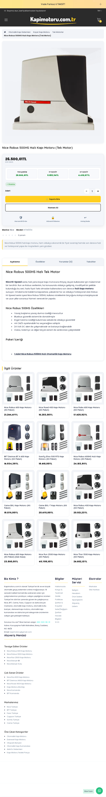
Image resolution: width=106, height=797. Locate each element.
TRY (99, 11)
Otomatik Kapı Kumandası (18, 746)
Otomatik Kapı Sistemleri (20, 32)
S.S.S (57, 622)
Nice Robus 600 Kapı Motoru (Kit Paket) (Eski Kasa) (17, 555)
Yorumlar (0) (66, 262)
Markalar (93, 586)
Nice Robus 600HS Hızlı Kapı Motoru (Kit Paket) (87, 458)
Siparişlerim (77, 600)
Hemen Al (53, 207)
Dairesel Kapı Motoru (16, 739)
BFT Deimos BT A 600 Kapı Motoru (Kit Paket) (16, 458)
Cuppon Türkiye (14, 716)
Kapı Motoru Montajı (16, 687)
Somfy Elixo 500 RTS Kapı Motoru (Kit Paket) (51, 458)
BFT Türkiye (12, 710)
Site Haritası (94, 590)
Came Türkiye (13, 723)
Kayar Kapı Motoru (41, 32)
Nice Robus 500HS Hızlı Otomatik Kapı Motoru (46, 354)
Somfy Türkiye (13, 720)
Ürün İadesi (77, 597)
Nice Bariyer (12, 661)
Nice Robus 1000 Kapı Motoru (19, 654)
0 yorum (21, 235)
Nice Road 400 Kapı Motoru (19, 684)
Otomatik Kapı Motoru (16, 736)
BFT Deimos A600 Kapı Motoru (20, 680)
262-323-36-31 (43, 622)
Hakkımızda (60, 586)
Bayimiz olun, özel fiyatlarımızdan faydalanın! (26, 11)
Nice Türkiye (12, 707)
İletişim (75, 590)
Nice (8, 230)
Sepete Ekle (53, 199)
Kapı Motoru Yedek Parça (18, 753)
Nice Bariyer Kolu (14, 664)
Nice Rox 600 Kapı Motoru (18, 677)
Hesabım (76, 593)
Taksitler (91, 262)
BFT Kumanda (13, 693)
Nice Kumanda (13, 690)
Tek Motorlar (58, 32)
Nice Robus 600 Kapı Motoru (19, 651)
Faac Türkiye (12, 713)
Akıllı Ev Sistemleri (14, 749)
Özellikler (40, 262)
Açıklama (15, 262)
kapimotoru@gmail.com (21, 632)
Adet (7, 190)
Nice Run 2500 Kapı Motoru (19, 657)
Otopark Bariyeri (14, 743)
